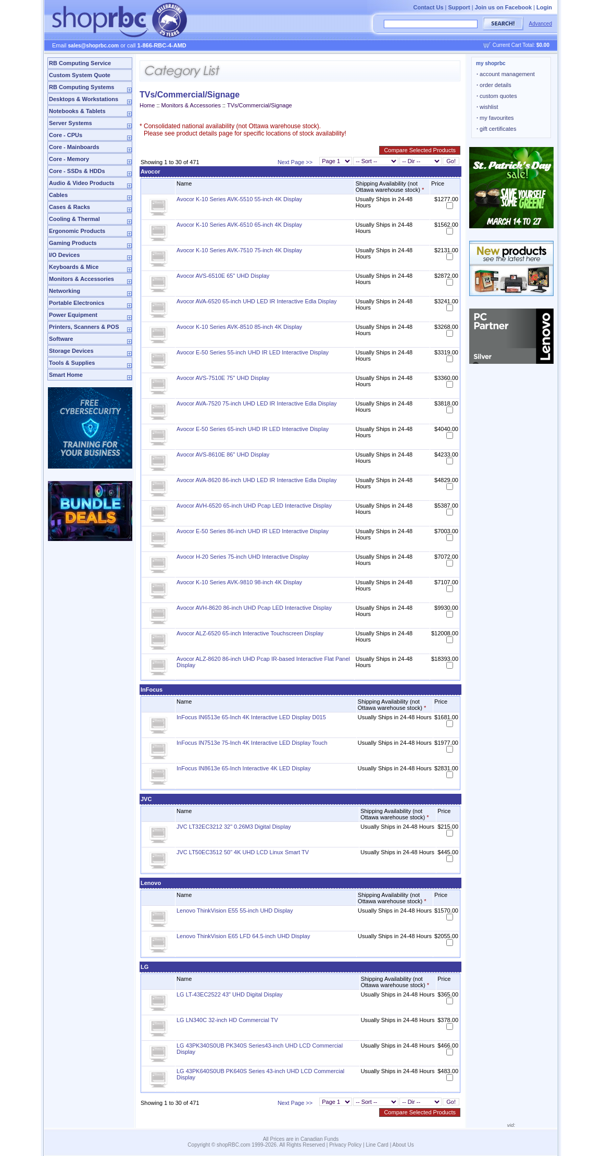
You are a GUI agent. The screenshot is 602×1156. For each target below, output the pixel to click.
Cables (58, 195)
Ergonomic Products (77, 231)
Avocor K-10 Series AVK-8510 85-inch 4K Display (239, 327)
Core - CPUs (65, 135)
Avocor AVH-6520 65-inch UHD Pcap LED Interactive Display (254, 505)
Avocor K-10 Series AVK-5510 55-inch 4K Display (239, 199)
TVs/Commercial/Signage (259, 105)
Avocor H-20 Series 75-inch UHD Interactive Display (243, 557)
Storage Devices (71, 351)
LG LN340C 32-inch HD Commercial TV (227, 1020)
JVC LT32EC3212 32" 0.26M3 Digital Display (234, 826)
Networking (64, 291)
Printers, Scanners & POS (84, 327)
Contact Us (428, 7)
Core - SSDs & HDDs (77, 171)
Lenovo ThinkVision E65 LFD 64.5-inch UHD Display (243, 936)
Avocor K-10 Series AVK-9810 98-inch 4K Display (239, 582)
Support (459, 7)
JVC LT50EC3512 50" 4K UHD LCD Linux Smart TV (243, 852)
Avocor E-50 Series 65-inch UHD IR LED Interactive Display (253, 429)
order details (493, 85)
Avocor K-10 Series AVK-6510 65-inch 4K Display (239, 225)
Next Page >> (295, 162)
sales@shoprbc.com (93, 45)
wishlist (487, 107)
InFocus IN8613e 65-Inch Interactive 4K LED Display (243, 768)
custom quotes (496, 96)
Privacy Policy (345, 1145)
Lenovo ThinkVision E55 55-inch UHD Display (235, 910)
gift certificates (496, 129)
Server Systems (70, 123)
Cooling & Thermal (74, 219)
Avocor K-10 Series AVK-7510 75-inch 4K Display (239, 250)
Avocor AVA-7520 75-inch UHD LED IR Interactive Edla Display (257, 403)
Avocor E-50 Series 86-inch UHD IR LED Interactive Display (253, 531)
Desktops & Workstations (83, 99)
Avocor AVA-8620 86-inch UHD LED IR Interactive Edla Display (257, 480)
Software (61, 339)
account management (505, 74)
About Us (403, 1145)
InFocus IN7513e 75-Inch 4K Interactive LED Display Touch (252, 743)
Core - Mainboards (74, 147)
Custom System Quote (79, 75)
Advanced (540, 24)
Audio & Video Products (82, 183)
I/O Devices (64, 255)
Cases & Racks (69, 207)
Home (147, 105)
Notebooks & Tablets (77, 111)
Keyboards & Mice (73, 267)
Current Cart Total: (521, 45)
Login (544, 7)
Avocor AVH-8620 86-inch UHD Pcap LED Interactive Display (254, 608)
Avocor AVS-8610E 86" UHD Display (223, 454)
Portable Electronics (76, 303)
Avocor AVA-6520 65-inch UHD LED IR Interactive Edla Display (257, 301)
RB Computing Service (80, 63)
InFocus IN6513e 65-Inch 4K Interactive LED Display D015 (251, 717)
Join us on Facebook (503, 7)
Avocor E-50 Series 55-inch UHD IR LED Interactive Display (253, 352)
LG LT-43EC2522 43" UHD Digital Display (230, 994)
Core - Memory (69, 159)
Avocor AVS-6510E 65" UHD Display (223, 276)
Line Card (377, 1145)
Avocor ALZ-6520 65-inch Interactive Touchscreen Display (250, 633)
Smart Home (66, 375)
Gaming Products (73, 243)
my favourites (495, 118)
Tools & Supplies (72, 363)
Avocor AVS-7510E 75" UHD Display (223, 378)
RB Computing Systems (81, 87)
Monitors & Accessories (81, 279)
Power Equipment (73, 315)
